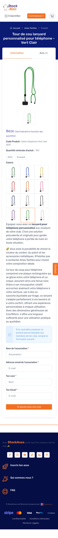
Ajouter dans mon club (29, 407)
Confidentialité (19, 519)
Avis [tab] (44, 53)
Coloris (9, 162)
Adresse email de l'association (22, 362)
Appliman (46, 504)
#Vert (10, 157)
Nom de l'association (17, 348)
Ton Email (11, 390)
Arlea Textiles (30, 28)
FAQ (12, 490)
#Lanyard (21, 157)
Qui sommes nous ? (21, 477)
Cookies (51, 513)
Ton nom (11, 376)
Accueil (15, 28)
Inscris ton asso (19, 465)
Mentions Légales (31, 523)
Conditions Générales (39, 519)
